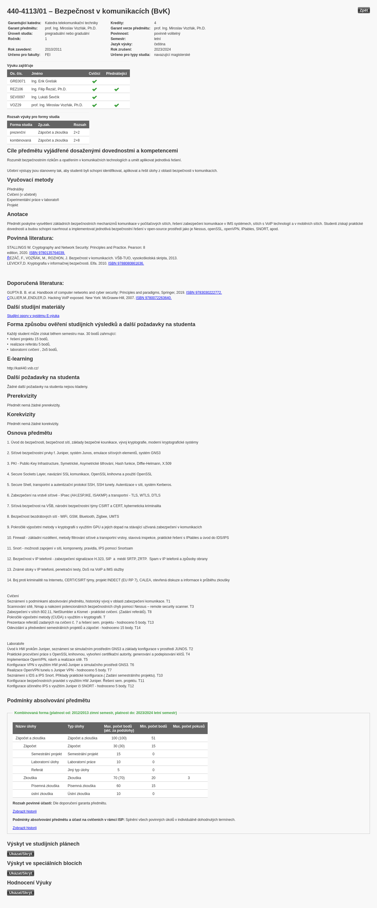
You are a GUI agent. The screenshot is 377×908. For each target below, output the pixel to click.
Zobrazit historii (25, 811)
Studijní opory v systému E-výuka (33, 316)
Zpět (364, 10)
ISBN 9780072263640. (153, 298)
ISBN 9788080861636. (126, 263)
